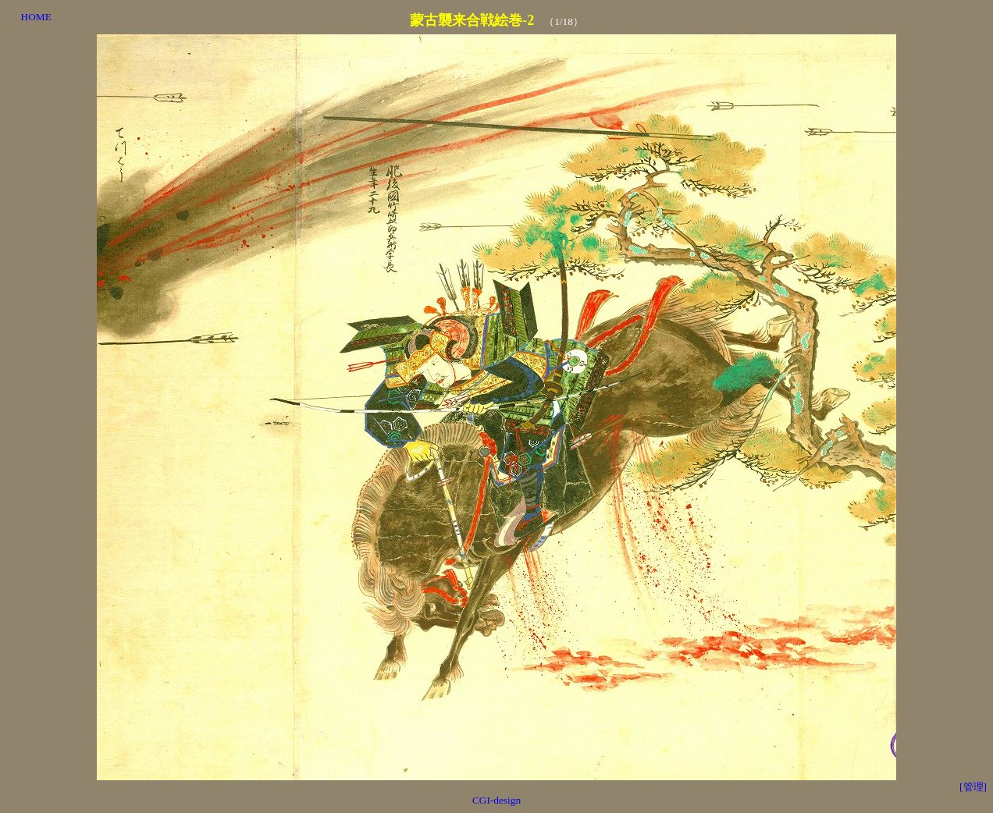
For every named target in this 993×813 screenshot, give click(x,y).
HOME (36, 17)
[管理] (973, 787)
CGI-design (496, 800)
